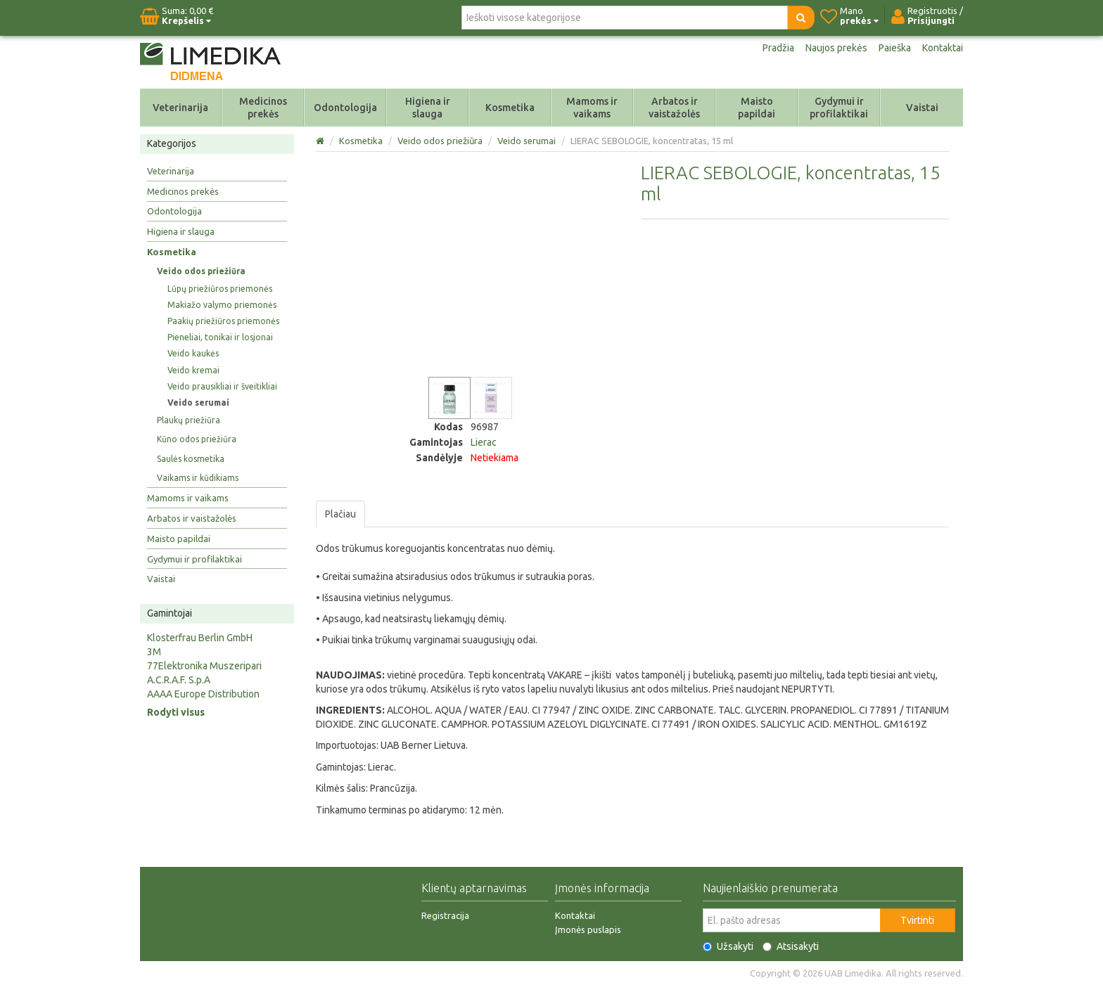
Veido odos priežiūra (201, 271)
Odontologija (345, 107)
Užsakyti (728, 946)
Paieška (895, 47)
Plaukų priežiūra (188, 420)
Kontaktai (942, 47)
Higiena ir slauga (427, 108)
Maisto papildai (756, 108)
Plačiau (340, 514)
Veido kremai (193, 370)
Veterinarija (180, 107)
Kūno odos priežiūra (196, 439)
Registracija (445, 915)
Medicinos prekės (263, 108)
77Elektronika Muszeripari (204, 665)
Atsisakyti (791, 946)
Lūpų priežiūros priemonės (219, 288)
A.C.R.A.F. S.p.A (178, 679)
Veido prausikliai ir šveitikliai (222, 386)
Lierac (484, 442)
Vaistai (922, 107)
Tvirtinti (917, 920)
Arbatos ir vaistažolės (674, 108)
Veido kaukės (193, 353)
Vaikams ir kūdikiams (197, 477)
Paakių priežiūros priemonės (223, 321)
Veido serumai (198, 402)
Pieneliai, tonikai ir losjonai (220, 337)
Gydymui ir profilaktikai (839, 108)
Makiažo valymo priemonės (221, 304)
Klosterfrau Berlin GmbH (200, 637)
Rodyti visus (176, 712)
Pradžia (778, 47)
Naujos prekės (836, 47)
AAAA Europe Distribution (203, 694)
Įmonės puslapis (588, 929)
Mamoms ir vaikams (592, 108)
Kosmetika (510, 107)
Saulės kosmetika (190, 458)
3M (154, 651)
